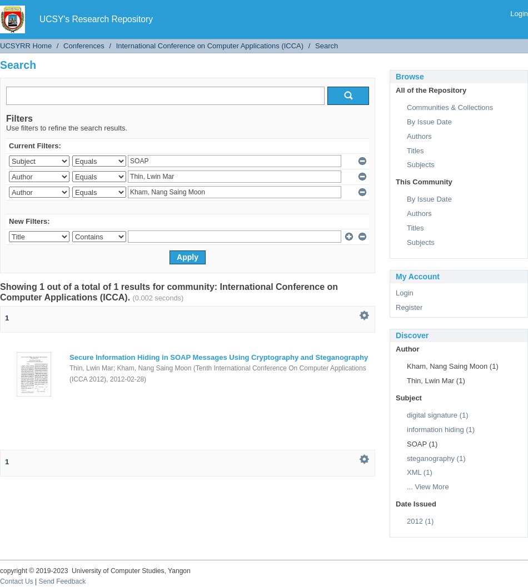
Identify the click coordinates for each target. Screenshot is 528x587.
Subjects (421, 164)
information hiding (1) (441, 429)
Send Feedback (62, 581)
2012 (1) (420, 521)
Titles (415, 151)
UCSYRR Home (26, 46)
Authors (419, 136)
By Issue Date (429, 122)
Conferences (83, 46)
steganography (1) (436, 458)
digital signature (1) (438, 415)
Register (409, 307)
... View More (428, 487)
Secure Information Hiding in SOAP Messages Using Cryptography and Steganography (218, 357)
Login (519, 13)
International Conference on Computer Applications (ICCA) (209, 46)
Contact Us (16, 581)
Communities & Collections (450, 107)
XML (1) (419, 472)
